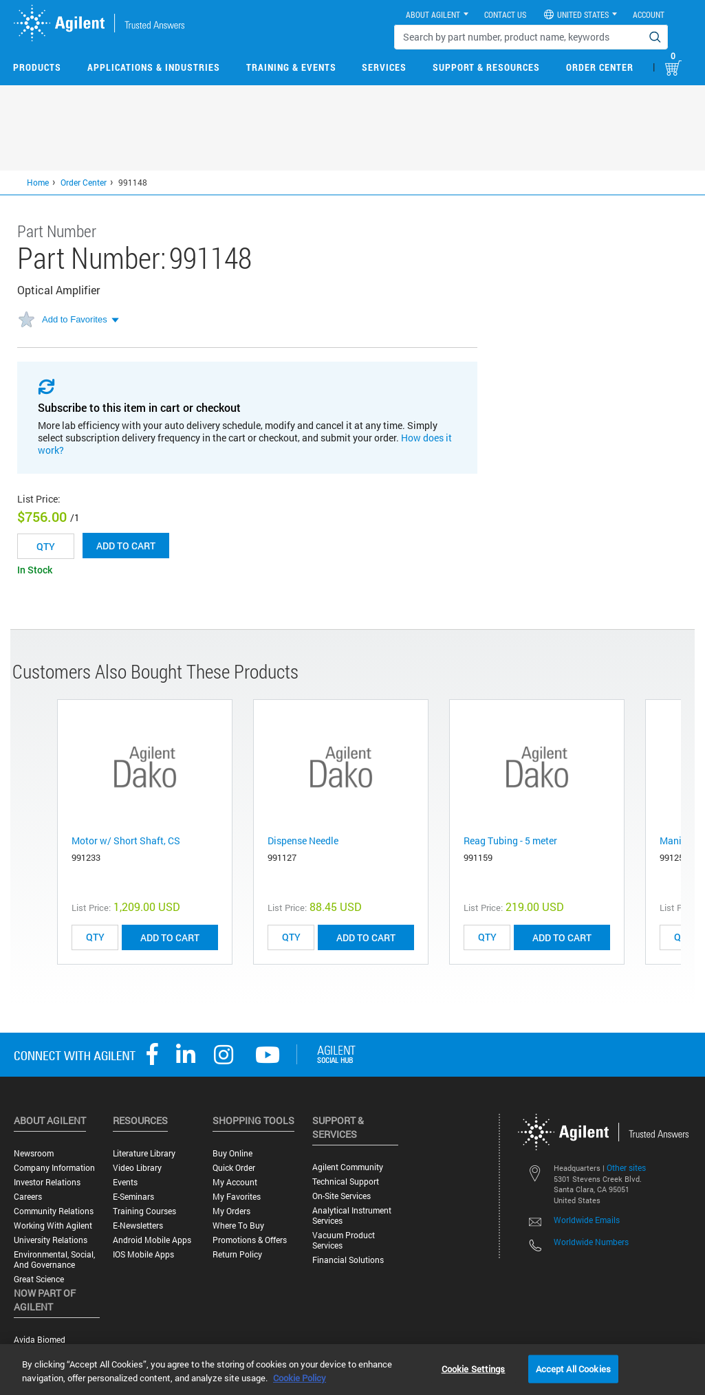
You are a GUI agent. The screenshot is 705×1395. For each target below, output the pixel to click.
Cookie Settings (474, 1368)
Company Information (54, 1168)
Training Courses (144, 1211)
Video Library (137, 1168)
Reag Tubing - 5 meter (510, 840)
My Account (235, 1182)
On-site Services (341, 1196)
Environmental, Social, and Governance (54, 1259)
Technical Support (345, 1181)
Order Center (599, 67)
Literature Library (144, 1153)
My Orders (231, 1211)
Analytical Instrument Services (351, 1215)
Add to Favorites (74, 319)
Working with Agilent (53, 1225)
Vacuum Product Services (343, 1240)
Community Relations (54, 1211)
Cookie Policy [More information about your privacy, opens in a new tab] (299, 1378)
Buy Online (232, 1153)
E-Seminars (133, 1196)
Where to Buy (238, 1225)
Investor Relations (47, 1182)
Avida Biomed (39, 1339)
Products (37, 67)
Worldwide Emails (587, 1219)
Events (125, 1182)
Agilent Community (347, 1167)
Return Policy (237, 1254)
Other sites (626, 1167)
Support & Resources (486, 67)
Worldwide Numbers (591, 1241)
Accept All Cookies (573, 1368)
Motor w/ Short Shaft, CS (126, 840)
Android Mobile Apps (152, 1240)
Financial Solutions (348, 1260)
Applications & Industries (153, 67)
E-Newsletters (138, 1225)
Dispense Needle (303, 840)
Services (384, 67)
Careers (28, 1196)
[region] (352, 1369)
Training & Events (291, 67)
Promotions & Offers (250, 1240)
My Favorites (237, 1196)
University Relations (50, 1240)
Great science (39, 1279)
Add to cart (125, 545)
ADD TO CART (169, 937)
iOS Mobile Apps (143, 1254)
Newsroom (34, 1153)
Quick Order (234, 1168)
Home (38, 182)
